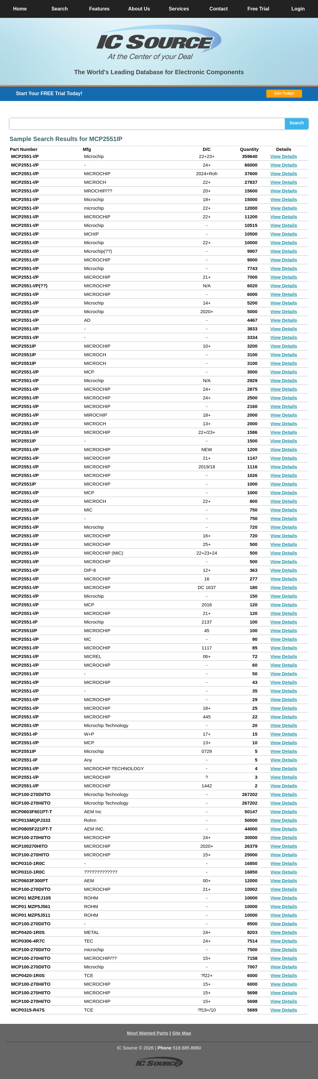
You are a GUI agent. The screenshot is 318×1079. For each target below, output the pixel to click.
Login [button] (298, 8)
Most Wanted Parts (147, 1033)
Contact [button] (218, 8)
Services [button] (179, 8)
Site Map (181, 1033)
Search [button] (59, 8)
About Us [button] (139, 8)
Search (296, 122)
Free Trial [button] (258, 8)
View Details (283, 156)
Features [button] (99, 8)
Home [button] (19, 8)
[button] (159, 42)
